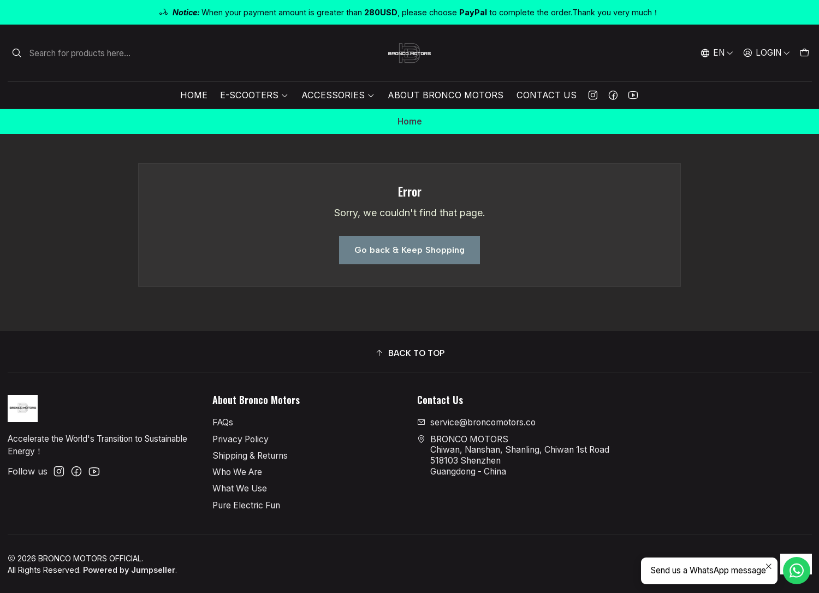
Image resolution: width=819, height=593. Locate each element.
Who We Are (237, 472)
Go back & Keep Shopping (409, 250)
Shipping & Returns (250, 455)
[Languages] (717, 53)
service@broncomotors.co (476, 422)
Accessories (338, 95)
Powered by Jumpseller (129, 569)
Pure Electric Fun (246, 505)
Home (193, 95)
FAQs (222, 422)
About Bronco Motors (445, 95)
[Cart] (804, 53)
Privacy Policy (240, 439)
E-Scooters (254, 95)
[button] (410, 353)
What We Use (239, 488)
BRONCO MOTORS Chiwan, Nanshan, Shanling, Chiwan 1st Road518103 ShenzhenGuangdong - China (513, 455)
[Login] (766, 53)
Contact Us (547, 95)
